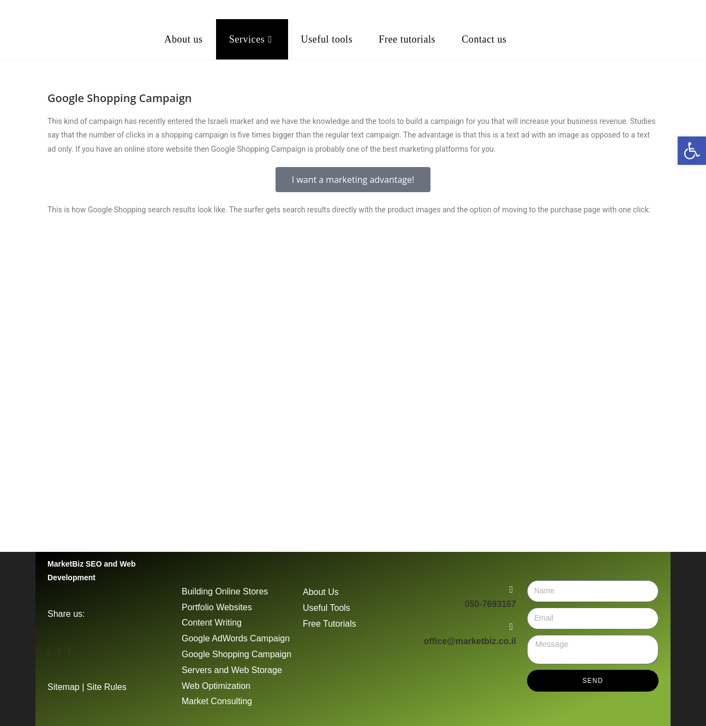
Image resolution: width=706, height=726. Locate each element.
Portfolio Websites (217, 607)
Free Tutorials (329, 623)
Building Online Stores (225, 591)
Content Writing (212, 622)
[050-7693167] (511, 589)
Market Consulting (217, 701)
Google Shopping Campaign (236, 654)
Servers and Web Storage (232, 670)
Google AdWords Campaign (236, 638)
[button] (353, 135)
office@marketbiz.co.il (470, 641)
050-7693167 (490, 604)
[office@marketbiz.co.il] (511, 627)
